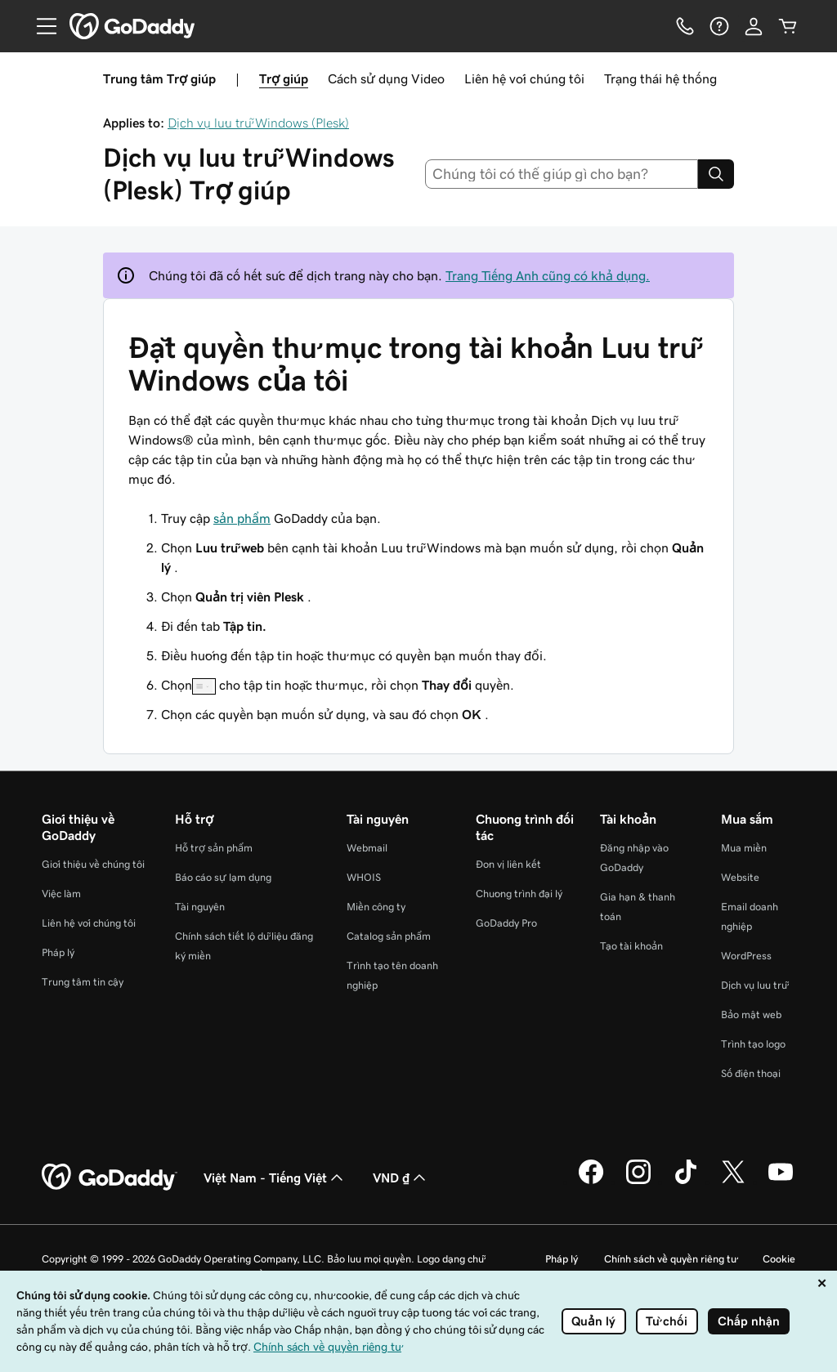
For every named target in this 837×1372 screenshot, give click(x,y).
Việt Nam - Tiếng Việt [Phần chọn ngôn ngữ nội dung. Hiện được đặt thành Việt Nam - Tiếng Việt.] (275, 1177)
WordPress (746, 955)
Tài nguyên (200, 906)
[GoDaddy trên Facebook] (591, 1181)
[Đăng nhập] (753, 26)
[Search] (716, 174)
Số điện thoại (751, 1073)
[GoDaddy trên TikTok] (685, 1181)
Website (740, 877)
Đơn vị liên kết (508, 864)
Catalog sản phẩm (389, 936)
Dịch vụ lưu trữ (754, 985)
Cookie (779, 1259)
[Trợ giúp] (719, 26)
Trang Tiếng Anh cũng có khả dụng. (547, 275)
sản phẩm (242, 518)
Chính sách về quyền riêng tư (670, 1259)
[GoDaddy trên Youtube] (780, 1181)
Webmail (367, 847)
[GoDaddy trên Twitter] (733, 1181)
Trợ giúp (283, 78)
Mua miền (744, 847)
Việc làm (61, 893)
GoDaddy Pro (506, 923)
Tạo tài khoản (631, 946)
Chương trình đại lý (519, 893)
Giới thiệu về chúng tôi (93, 864)
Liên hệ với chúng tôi (524, 78)
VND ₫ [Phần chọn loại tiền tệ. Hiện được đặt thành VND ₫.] (401, 1177)
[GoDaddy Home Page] (109, 1177)
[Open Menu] (40, 26)
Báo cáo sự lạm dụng (223, 877)
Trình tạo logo (753, 1044)
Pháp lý (58, 952)
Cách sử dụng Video (386, 78)
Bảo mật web (751, 1014)
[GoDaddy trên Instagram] (638, 1181)
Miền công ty (376, 906)
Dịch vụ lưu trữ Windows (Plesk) (258, 122)
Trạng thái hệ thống (660, 78)
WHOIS (364, 877)
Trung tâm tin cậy (82, 981)
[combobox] (562, 174)
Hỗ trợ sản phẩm (214, 847)
